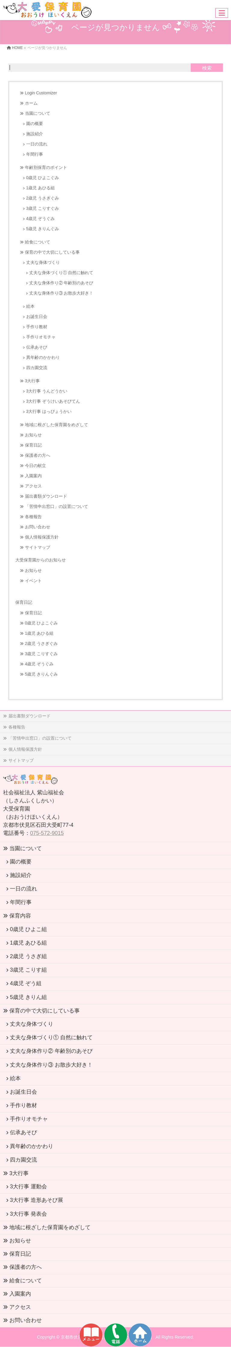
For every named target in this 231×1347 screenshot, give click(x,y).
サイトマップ (37, 547)
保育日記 (33, 445)
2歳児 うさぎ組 (28, 956)
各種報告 (33, 517)
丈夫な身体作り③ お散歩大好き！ (61, 293)
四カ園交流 (36, 367)
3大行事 (32, 381)
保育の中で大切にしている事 (52, 252)
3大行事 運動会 (28, 1187)
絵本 (30, 306)
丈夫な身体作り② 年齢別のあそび (61, 283)
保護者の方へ (37, 455)
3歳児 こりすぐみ (42, 208)
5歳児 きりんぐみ (42, 229)
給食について (37, 242)
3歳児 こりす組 (28, 970)
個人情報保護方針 (42, 537)
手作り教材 (36, 327)
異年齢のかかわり (43, 357)
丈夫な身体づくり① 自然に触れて (61, 272)
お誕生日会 (36, 316)
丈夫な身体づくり (43, 262)
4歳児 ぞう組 (26, 983)
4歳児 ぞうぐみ (40, 218)
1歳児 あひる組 (40, 188)
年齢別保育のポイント (46, 167)
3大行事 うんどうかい (46, 391)
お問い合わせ (37, 527)
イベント (33, 581)
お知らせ (33, 435)
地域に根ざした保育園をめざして (56, 425)
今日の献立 (35, 465)
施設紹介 (34, 134)
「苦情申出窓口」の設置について (56, 506)
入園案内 (33, 476)
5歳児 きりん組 (28, 997)
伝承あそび (36, 347)
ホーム (31, 103)
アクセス (33, 486)
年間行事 (34, 154)
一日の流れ (36, 144)
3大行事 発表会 (28, 1214)
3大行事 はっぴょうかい (49, 411)
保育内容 (20, 916)
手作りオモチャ (41, 337)
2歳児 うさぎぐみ (42, 198)
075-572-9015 (47, 833)
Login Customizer (41, 93)
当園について (37, 113)
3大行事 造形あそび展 (36, 1200)
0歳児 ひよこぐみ (42, 178)
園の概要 (34, 123)
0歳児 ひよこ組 (28, 929)
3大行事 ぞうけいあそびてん (53, 401)
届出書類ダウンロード (46, 496)
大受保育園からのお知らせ (40, 559)
